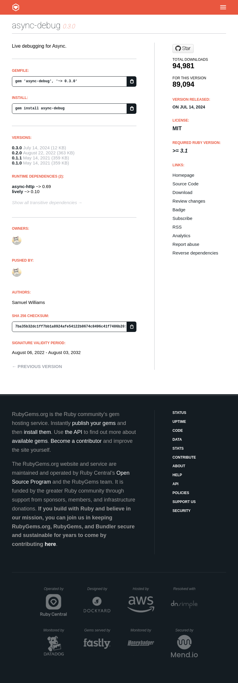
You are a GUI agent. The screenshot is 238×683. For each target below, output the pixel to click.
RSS (177, 226)
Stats (178, 448)
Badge (178, 209)
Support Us (184, 502)
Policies (180, 493)
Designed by (99, 589)
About (178, 466)
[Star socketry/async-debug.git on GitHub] (183, 48)
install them (37, 432)
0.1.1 (17, 157)
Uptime (179, 422)
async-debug (36, 25)
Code (177, 431)
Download (182, 192)
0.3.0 (17, 147)
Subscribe (182, 218)
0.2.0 (17, 152)
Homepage (183, 175)
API (175, 484)
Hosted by (143, 589)
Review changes (188, 201)
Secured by (186, 630)
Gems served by (97, 630)
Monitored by (55, 630)
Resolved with (185, 589)
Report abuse (185, 244)
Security (181, 511)
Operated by (55, 591)
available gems (30, 441)
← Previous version (37, 366)
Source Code (185, 183)
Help (177, 475)
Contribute (184, 457)
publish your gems (94, 423)
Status (179, 413)
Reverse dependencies (195, 252)
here (50, 544)
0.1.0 (17, 162)
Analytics (181, 235)
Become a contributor (76, 441)
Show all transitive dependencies (44, 202)
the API (73, 432)
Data (177, 439)
